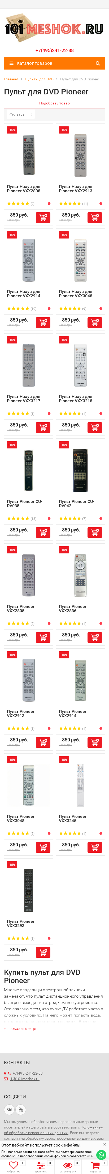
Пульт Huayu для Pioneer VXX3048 (75, 293)
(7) (72, 519)
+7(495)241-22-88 (55, 50)
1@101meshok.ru (25, 1079)
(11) (73, 204)
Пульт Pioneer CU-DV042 (76, 503)
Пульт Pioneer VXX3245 (72, 818)
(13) (21, 519)
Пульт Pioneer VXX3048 (20, 818)
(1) (20, 414)
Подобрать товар (54, 103)
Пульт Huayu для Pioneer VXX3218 (75, 398)
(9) (20, 204)
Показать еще (20, 1028)
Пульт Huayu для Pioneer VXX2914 (23, 293)
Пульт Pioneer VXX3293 (20, 923)
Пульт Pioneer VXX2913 (20, 713)
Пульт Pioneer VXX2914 (72, 713)
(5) (20, 834)
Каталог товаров (31, 63)
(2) (20, 624)
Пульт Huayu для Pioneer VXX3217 (23, 398)
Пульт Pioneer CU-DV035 (24, 503)
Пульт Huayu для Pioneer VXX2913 (75, 188)
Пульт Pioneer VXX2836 (72, 608)
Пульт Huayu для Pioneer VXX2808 (23, 188)
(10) (21, 309)
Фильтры (17, 114)
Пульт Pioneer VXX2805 (20, 608)
